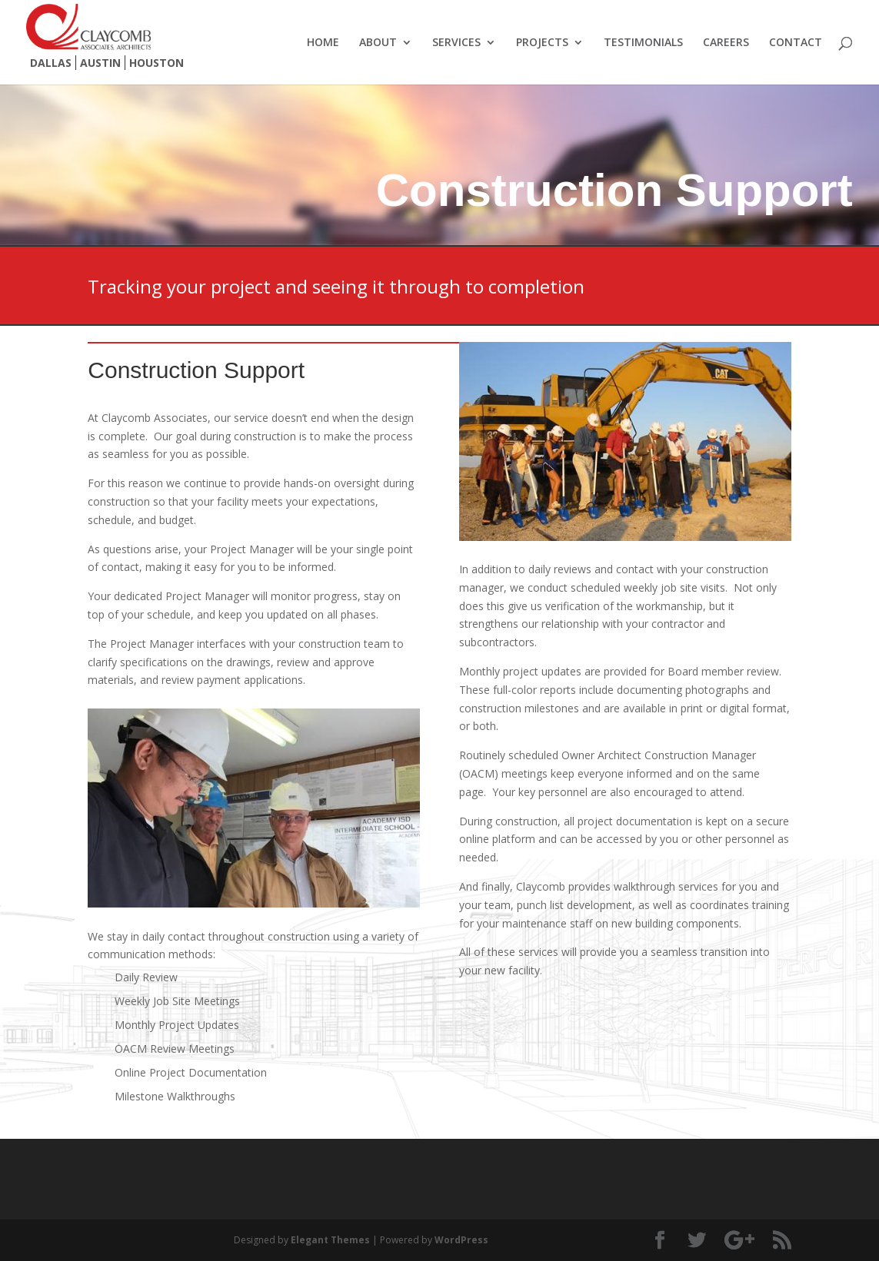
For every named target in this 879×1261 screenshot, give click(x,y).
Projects (542, 43)
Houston (156, 62)
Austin (100, 62)
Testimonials (643, 43)
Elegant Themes (330, 1239)
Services (456, 43)
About (378, 43)
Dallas (51, 62)
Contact (795, 43)
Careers (726, 43)
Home (323, 43)
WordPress (461, 1239)
